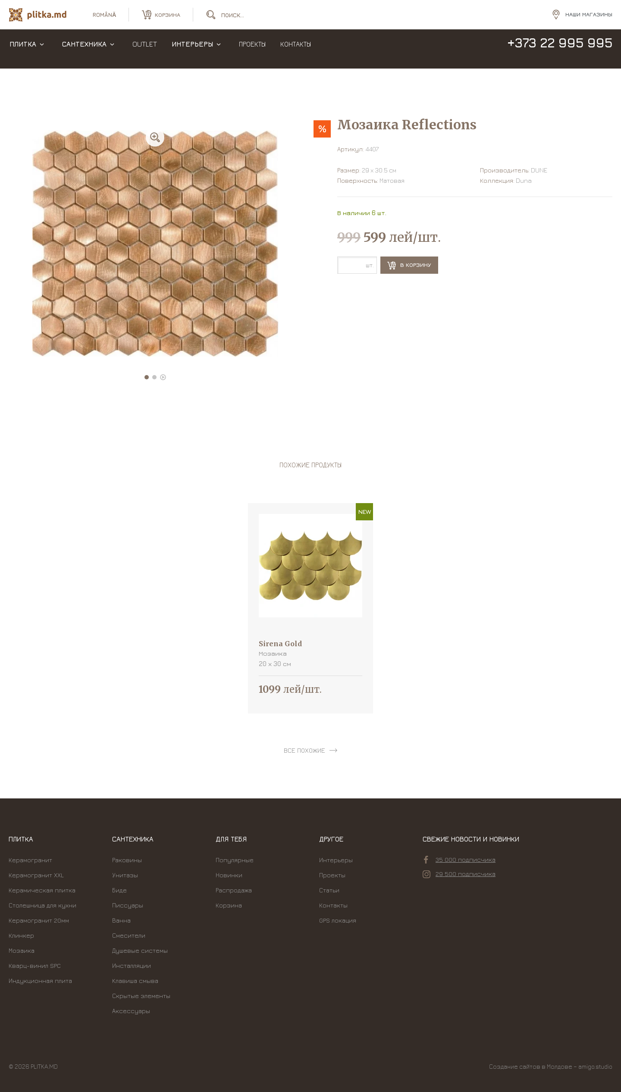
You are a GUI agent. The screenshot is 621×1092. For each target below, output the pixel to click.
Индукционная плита (40, 980)
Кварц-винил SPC (35, 965)
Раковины (127, 860)
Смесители (128, 935)
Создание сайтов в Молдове (530, 1066)
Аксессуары (131, 1010)
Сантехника (84, 52)
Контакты (295, 52)
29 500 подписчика (459, 874)
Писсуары (127, 905)
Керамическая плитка (42, 890)
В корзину (409, 265)
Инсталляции (131, 965)
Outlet (144, 52)
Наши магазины (588, 16)
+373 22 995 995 (559, 51)
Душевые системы (140, 950)
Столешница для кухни (42, 905)
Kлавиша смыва (135, 980)
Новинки (229, 875)
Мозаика (21, 950)
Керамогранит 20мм (39, 920)
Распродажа (234, 890)
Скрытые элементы (141, 995)
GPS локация (337, 920)
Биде (119, 890)
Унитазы (125, 875)
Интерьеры (192, 52)
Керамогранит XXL (36, 875)
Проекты (252, 52)
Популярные (235, 860)
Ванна (121, 920)
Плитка (22, 52)
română (104, 17)
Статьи (329, 890)
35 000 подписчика (460, 860)
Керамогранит (30, 860)
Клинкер (21, 935)
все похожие (304, 750)
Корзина (229, 905)
